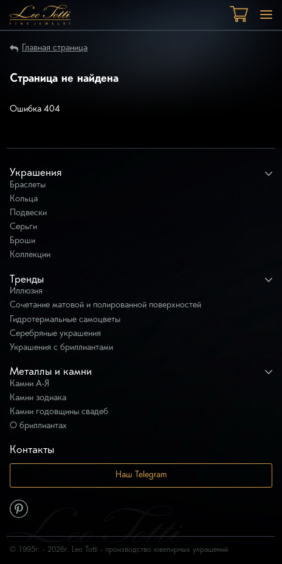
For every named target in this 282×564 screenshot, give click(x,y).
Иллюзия (26, 291)
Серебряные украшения (55, 333)
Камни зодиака (38, 398)
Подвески (28, 213)
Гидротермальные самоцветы (65, 319)
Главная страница (55, 48)
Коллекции (30, 255)
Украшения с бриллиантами (61, 347)
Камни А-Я (29, 384)
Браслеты (28, 185)
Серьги (23, 227)
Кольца (24, 199)
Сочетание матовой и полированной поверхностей (105, 305)
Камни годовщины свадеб (59, 412)
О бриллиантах (38, 426)
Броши (22, 241)
